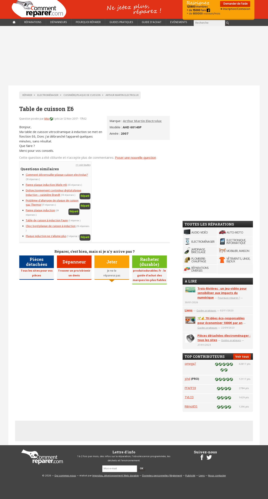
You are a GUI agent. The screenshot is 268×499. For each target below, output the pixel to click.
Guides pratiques (121, 22)
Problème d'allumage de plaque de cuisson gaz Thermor (52, 203)
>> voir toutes (83, 165)
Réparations (32, 22)
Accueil (41, 8)
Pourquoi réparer (88, 22)
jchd (187, 379)
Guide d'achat (151, 22)
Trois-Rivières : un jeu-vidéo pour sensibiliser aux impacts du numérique (222, 293)
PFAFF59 (190, 388)
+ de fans (198, 10)
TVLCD (189, 397)
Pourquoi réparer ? (229, 297)
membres (197, 7)
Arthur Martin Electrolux (142, 121)
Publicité (190, 476)
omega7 (190, 364)
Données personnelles (155, 476)
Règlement (175, 476)
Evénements (178, 22)
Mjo (47, 119)
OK (141, 469)
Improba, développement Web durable (115, 476)
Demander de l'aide (235, 4)
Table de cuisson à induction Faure (47, 220)
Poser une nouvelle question (135, 157)
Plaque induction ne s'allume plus (46, 236)
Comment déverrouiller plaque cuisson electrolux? (57, 175)
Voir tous (242, 356)
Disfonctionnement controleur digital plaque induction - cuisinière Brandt (53, 192)
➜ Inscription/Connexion (235, 9)
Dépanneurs (58, 22)
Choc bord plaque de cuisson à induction (51, 226)
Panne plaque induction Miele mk (46, 185)
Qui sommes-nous (65, 476)
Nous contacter (217, 476)
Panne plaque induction (40, 210)
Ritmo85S (191, 406)
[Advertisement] (134, 55)
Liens (188, 310)
